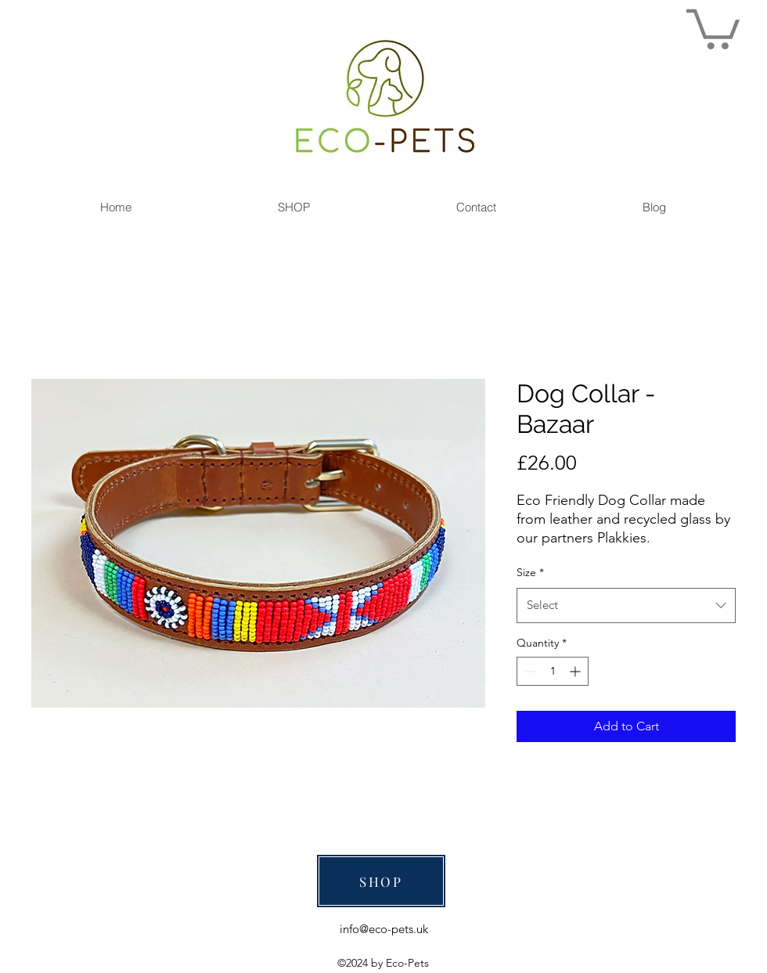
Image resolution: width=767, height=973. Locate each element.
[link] (713, 27)
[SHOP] (381, 881)
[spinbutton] (552, 671)
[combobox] (626, 605)
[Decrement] (528, 671)
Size (530, 572)
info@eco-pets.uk (384, 928)
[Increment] (576, 671)
